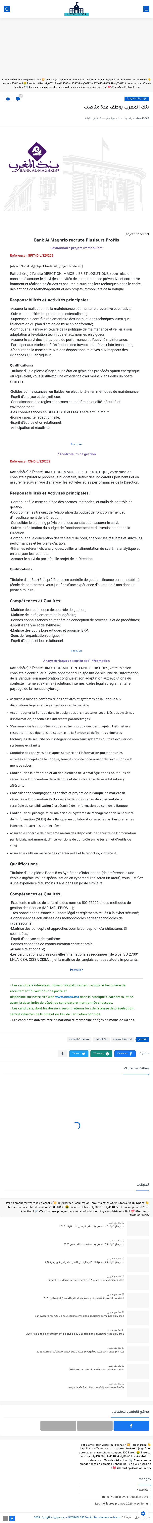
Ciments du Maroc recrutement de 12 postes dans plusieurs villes (86, 1280)
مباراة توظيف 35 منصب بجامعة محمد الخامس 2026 (94, 1244)
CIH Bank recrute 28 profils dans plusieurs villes (96, 1370)
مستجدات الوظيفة (79, 1039)
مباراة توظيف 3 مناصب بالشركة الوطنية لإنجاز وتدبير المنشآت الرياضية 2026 (80, 1352)
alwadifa (142, 1490)
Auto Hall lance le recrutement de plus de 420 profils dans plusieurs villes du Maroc (75, 1334)
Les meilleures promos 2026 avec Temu (121, 1503)
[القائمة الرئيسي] (146, 9)
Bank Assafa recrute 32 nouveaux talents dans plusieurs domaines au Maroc (79, 1316)
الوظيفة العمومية (136, 99)
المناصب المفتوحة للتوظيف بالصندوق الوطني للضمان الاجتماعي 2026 (83, 1298)
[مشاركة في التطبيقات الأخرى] (62, 1053)
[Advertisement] (76, 50)
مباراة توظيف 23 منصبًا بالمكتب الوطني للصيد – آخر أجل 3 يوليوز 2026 (84, 1262)
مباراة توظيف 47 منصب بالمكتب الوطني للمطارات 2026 (91, 1226)
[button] (125, 1053)
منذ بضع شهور (114, 1222)
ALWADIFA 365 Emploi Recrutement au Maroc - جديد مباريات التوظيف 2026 (77, 1517)
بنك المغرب (101, 1039)
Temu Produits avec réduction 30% (125, 1496)
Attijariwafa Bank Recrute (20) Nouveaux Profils (96, 1387)
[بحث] (7, 9)
